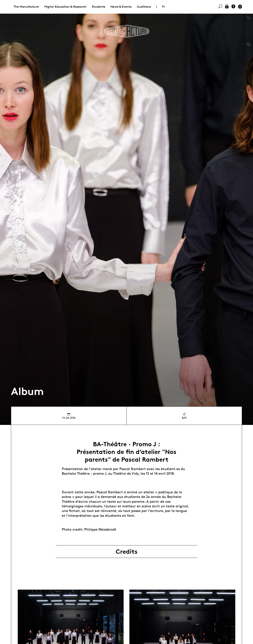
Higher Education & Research (65, 6)
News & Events (121, 6)
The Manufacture (26, 6)
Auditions (144, 6)
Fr (163, 6)
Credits (126, 551)
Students (98, 6)
